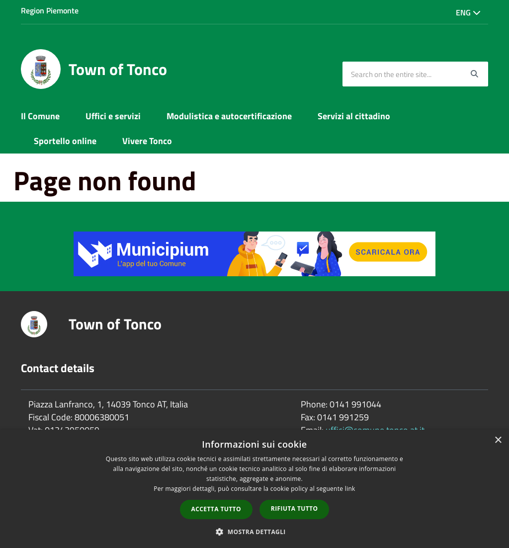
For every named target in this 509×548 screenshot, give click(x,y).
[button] (254, 531)
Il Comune (40, 116)
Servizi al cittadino (354, 116)
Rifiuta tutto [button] (294, 508)
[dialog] (254, 489)
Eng (468, 12)
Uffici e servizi (113, 116)
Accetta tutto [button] (216, 509)
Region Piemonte (50, 10)
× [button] (498, 440)
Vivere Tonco (147, 141)
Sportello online (65, 141)
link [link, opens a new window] (350, 488)
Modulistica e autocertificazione (229, 116)
